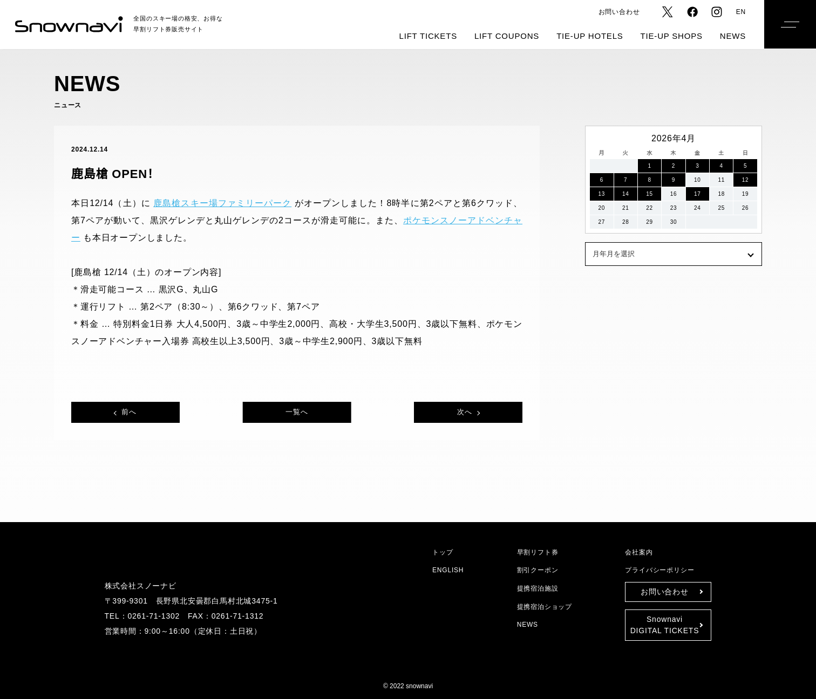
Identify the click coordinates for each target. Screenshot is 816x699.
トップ (440, 552)
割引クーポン (538, 569)
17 (698, 194)
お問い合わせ (620, 11)
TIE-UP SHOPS (672, 35)
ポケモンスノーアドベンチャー (393, 220)
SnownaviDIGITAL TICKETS (664, 625)
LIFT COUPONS (506, 35)
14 (625, 194)
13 (602, 194)
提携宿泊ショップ (543, 606)
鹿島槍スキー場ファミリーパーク (209, 203)
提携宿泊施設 (538, 588)
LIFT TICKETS (428, 35)
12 (745, 180)
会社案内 (638, 552)
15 (650, 194)
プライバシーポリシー (657, 569)
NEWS (733, 35)
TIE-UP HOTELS (589, 35)
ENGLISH (446, 569)
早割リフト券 (536, 552)
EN (741, 11)
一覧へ (296, 412)
